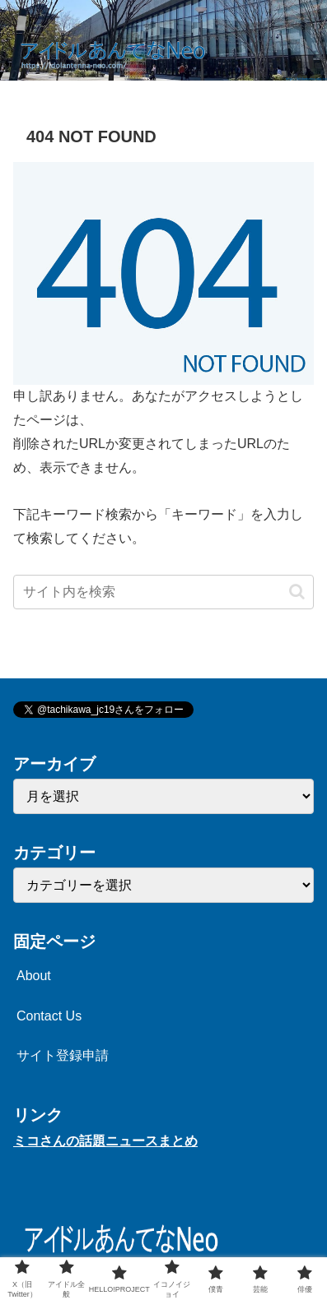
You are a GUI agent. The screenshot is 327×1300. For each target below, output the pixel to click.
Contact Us (49, 1016)
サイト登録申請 (62, 1055)
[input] (163, 592)
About (33, 976)
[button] (297, 591)
